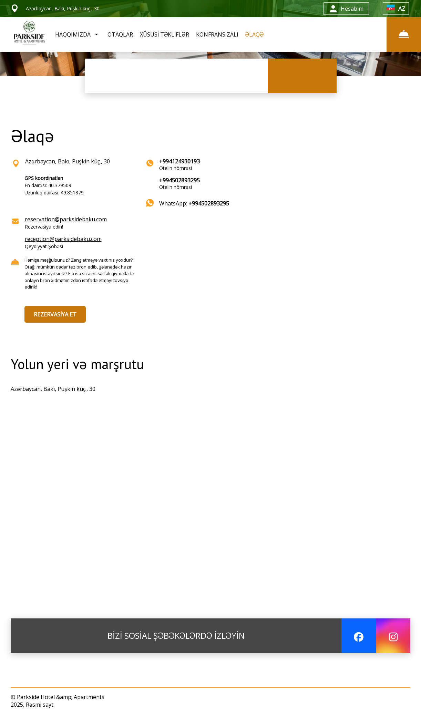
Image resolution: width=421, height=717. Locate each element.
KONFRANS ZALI (217, 34)
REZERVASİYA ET (55, 314)
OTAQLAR (120, 34)
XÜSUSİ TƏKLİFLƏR (164, 34)
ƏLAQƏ (254, 34)
